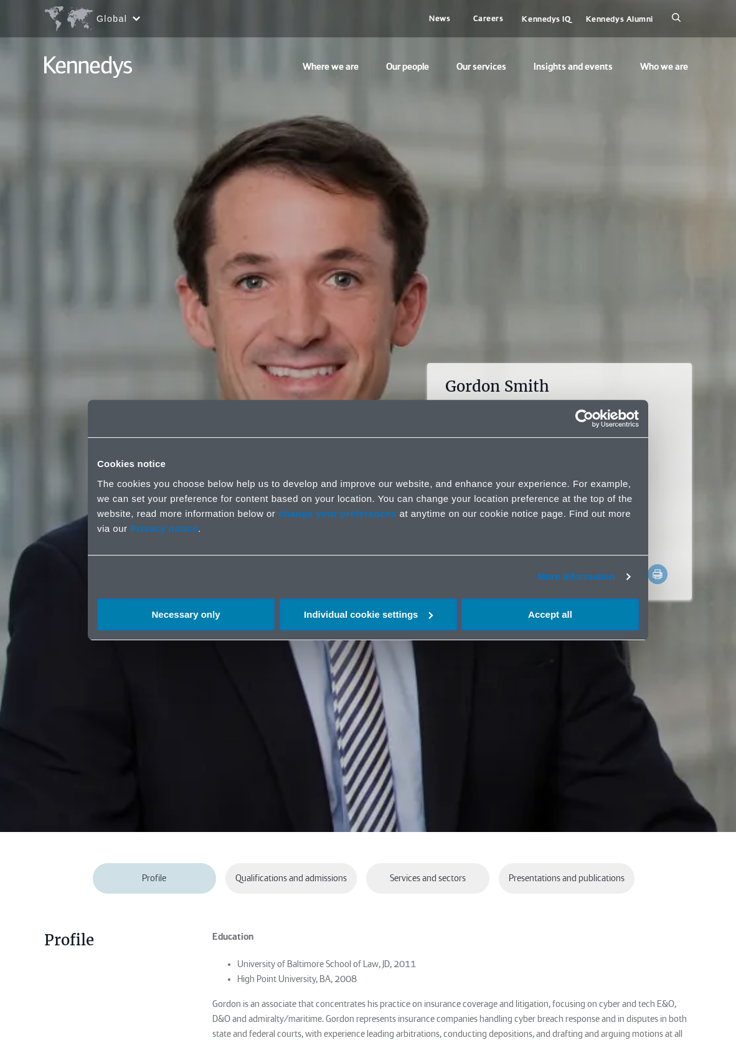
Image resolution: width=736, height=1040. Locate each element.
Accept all (550, 614)
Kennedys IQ (546, 19)
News (439, 18)
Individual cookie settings (368, 614)
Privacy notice (164, 528)
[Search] (676, 18)
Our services (481, 66)
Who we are (664, 66)
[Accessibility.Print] (658, 574)
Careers (488, 18)
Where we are (331, 66)
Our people (407, 66)
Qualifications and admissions (291, 878)
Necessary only (185, 614)
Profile (154, 878)
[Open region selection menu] (91, 18)
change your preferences (337, 513)
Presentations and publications (567, 878)
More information (576, 576)
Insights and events (573, 66)
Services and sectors (428, 878)
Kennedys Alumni (619, 19)
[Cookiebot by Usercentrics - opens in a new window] (584, 418)
